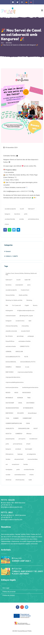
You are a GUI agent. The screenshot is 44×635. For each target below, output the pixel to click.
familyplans (9, 469)
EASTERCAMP (10, 403)
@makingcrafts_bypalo (26, 315)
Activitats (9, 43)
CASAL (20, 403)
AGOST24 (8, 433)
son (7, 464)
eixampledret (19, 285)
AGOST (36, 428)
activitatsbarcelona (33, 219)
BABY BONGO (9, 372)
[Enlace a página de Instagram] (22, 2)
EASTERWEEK (30, 403)
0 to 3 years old (16, 305)
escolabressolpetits (10, 209)
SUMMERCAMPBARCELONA (14, 423)
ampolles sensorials (11, 331)
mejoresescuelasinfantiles (25, 372)
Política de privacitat (9, 592)
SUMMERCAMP (27, 418)
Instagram (9, 321)
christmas (8, 480)
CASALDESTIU (10, 428)
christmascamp (19, 480)
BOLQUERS (20, 413)
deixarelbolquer (32, 413)
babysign (20, 454)
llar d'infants (9, 336)
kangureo (7, 214)
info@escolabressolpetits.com (25, 310)
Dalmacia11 (31, 209)
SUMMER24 (18, 433)
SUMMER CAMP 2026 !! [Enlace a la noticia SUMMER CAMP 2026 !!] (21, 561)
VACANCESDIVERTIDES (12, 408)
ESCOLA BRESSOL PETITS (27, 362)
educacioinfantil (18, 459)
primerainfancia (17, 444)
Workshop (29, 300)
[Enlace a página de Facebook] (13, 2)
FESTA (26, 356)
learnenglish (28, 449)
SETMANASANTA (28, 408)
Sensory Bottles (10, 295)
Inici (2, 43)
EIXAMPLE (9, 367)
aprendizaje (20, 336)
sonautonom (15, 464)
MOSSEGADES (26, 392)
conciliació (18, 449)
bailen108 (27, 279)
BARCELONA (19, 351)
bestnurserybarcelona (12, 387)
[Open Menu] (42, 10)
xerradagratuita (31, 454)
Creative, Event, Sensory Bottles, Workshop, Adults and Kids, (21, 274)
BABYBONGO (9, 413)
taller (30, 321)
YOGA (7, 418)
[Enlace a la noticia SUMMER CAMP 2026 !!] (5, 560)
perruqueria (22, 438)
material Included (10, 315)
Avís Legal (6, 588)
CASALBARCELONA (23, 428)
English (27, 305)
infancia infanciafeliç (12, 326)
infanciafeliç (25, 326)
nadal (30, 480)
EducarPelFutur (10, 341)
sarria (28, 285)
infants (7, 224)
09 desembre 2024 (10, 147)
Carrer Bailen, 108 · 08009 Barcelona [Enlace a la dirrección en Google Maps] (13, 503)
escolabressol (33, 438)
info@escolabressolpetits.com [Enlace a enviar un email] (11, 507)
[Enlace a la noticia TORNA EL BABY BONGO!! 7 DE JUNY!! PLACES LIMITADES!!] (5, 571)
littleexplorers (9, 454)
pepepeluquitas (10, 438)
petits (25, 214)
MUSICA (8, 392)
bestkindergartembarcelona (30, 387)
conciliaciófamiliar (10, 219)
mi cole (27, 367)
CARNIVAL (9, 351)
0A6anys (28, 433)
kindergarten (9, 310)
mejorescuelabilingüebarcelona (14, 382)
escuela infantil (25, 331)
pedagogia (31, 336)
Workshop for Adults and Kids (14, 300)
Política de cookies (9, 595)
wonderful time (20, 321)
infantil (28, 444)
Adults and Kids (23, 295)
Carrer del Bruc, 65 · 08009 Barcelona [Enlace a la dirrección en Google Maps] (13, 515)
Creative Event (25, 290)
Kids (7, 305)
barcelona (17, 214)
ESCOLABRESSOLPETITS (13, 356)
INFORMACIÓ (9, 397)
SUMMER (16, 418)
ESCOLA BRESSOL (11, 362)
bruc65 (22, 209)
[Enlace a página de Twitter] (17, 2)
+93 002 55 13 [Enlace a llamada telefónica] (6, 505)
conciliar (21, 219)
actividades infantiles (25, 341)
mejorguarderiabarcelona (13, 377)
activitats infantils (11, 346)
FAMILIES (18, 367)
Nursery (35, 305)
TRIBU (29, 397)
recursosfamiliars (33, 459)
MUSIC (16, 392)
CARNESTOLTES (24, 346)
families (8, 459)
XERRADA (20, 397)
